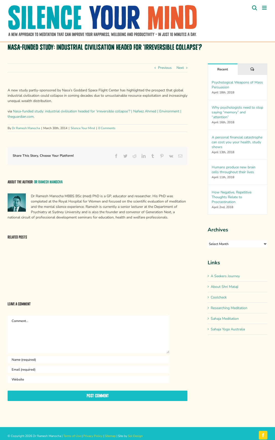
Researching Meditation (229, 308)
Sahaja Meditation (225, 318)
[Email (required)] (88, 369)
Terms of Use (72, 436)
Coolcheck (219, 297)
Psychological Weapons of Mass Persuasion (237, 85)
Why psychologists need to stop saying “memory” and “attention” (237, 112)
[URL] (88, 379)
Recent (222, 69)
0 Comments (106, 128)
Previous (165, 67)
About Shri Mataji (224, 286)
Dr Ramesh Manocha (26, 128)
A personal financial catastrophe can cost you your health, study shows (237, 142)
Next (180, 67)
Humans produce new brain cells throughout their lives (234, 169)
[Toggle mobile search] (254, 7)
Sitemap (110, 436)
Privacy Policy (93, 436)
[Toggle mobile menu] (264, 7)
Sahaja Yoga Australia (228, 329)
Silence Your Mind (83, 128)
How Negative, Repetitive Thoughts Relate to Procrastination (231, 197)
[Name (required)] (88, 359)
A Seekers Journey (225, 276)
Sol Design (135, 436)
